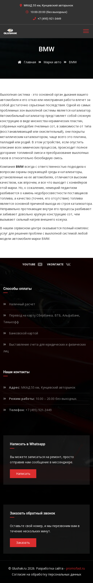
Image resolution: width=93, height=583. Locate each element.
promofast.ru (75, 568)
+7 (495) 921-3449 (49, 18)
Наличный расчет (19, 304)
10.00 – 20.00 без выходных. (40, 399)
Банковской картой (20, 333)
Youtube (32, 264)
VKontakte (59, 264)
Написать (23, 473)
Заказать (23, 542)
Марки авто (52, 62)
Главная (26, 62)
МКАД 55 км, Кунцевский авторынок (39, 387)
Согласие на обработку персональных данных (46, 574)
